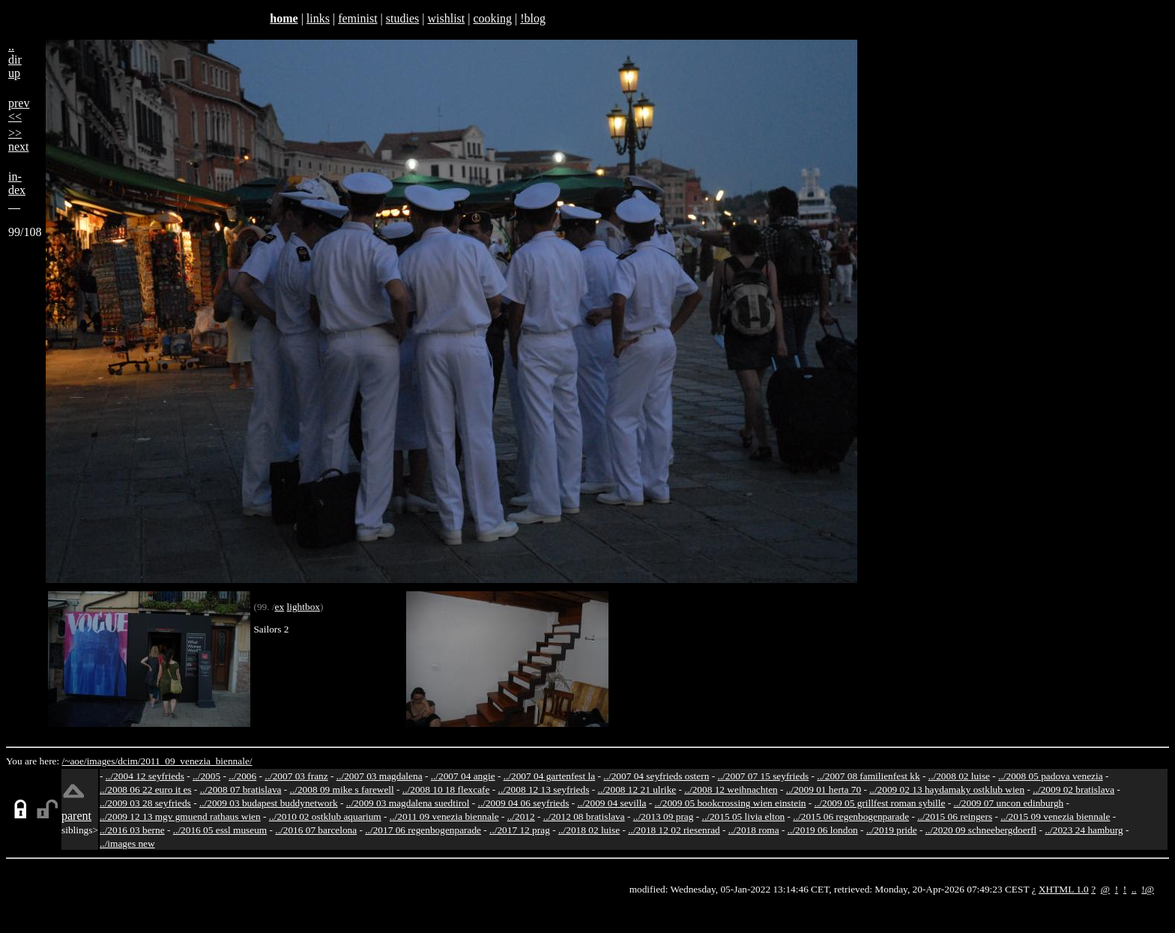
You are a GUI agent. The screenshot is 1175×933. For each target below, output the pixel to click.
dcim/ (129, 761)
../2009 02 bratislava (1073, 789)
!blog (533, 18)
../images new (127, 843)
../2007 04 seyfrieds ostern (656, 776)
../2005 (206, 776)
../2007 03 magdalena (379, 776)
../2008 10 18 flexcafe (446, 789)
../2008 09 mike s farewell (342, 789)
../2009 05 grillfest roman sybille (880, 803)
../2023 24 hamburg (1084, 830)
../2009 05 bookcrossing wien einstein (730, 803)
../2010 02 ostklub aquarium (325, 816)
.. (1134, 889)
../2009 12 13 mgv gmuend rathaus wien (180, 816)
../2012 (521, 816)
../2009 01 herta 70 (823, 789)
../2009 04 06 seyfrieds (524, 803)
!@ (1147, 889)
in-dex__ (16, 190)
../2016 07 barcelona (316, 830)
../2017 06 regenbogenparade (423, 830)
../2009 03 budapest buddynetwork (268, 803)
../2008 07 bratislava (241, 789)
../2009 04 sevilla (611, 803)
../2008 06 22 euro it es (146, 789)
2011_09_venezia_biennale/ (196, 761)
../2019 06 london (823, 830)
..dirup (15, 59)
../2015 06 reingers (954, 816)
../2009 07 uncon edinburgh (1008, 803)
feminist (357, 18)
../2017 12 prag (519, 830)
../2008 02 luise (959, 776)
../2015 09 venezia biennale (1055, 816)
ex (280, 606)
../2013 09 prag (663, 816)
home (283, 18)
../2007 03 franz (296, 776)
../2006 (242, 776)
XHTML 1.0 (1064, 889)
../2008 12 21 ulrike (636, 789)
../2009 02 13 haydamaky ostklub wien (946, 789)
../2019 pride (891, 830)
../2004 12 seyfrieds (145, 776)
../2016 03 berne (132, 830)
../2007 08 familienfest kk (868, 776)
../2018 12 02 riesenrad (674, 830)
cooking (492, 18)
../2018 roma (753, 830)
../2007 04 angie (463, 776)
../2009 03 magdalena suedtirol (408, 803)
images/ (102, 761)
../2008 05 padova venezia (1050, 776)
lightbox (303, 606)
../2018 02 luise (589, 830)
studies (402, 18)
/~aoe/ (74, 761)
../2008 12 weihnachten (730, 789)
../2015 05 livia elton (743, 816)
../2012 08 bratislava (584, 816)
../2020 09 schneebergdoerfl (981, 830)
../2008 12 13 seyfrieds (544, 789)
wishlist (446, 18)
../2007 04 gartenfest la (550, 776)
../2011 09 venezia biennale (444, 816)
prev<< (18, 110)
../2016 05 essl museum (220, 830)
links (318, 18)
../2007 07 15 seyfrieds (763, 776)
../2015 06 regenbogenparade (851, 816)
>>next (18, 140)
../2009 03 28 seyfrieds (145, 803)
